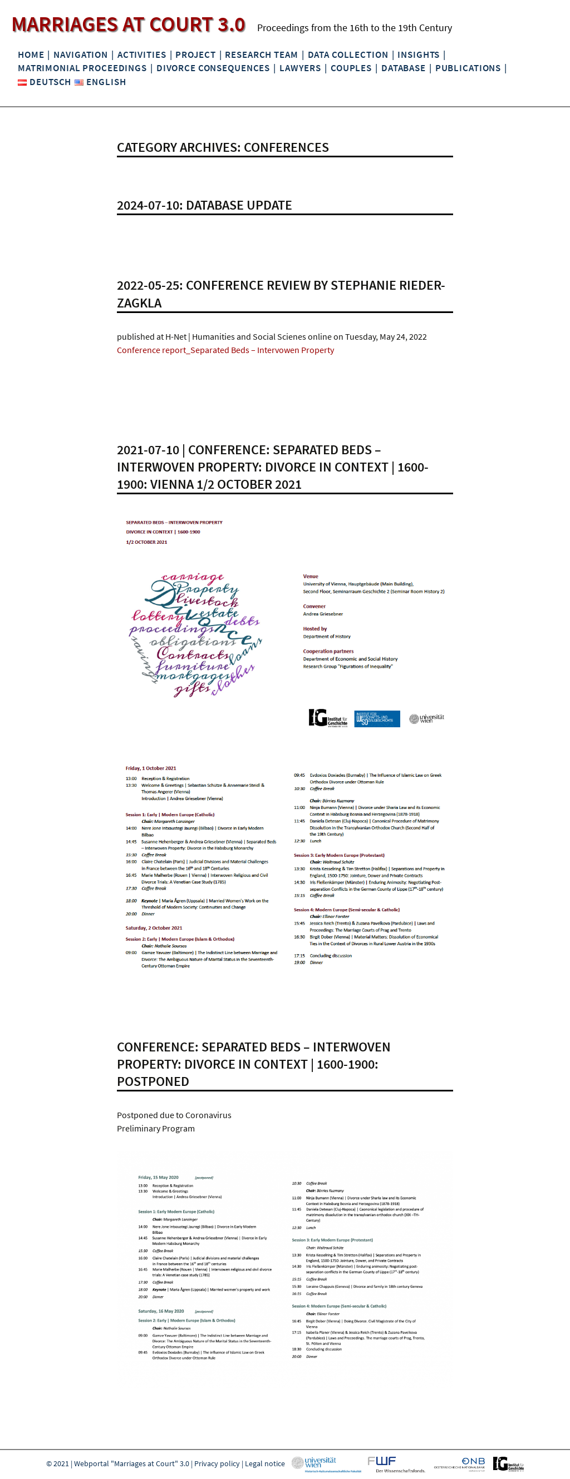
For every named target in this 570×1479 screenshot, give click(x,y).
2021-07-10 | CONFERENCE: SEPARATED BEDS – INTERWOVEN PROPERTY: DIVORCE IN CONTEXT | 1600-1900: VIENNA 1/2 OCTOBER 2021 (273, 467)
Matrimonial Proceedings (82, 68)
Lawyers (300, 68)
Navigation (80, 54)
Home (31, 54)
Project (195, 54)
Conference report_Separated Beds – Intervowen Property (225, 349)
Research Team (261, 54)
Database (403, 68)
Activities (141, 54)
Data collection (348, 54)
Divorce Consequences (213, 68)
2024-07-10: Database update (204, 205)
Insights (418, 54)
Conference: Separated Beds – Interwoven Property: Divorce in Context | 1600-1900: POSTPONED (254, 1064)
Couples (351, 68)
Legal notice (265, 1463)
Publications (468, 68)
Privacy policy (217, 1463)
